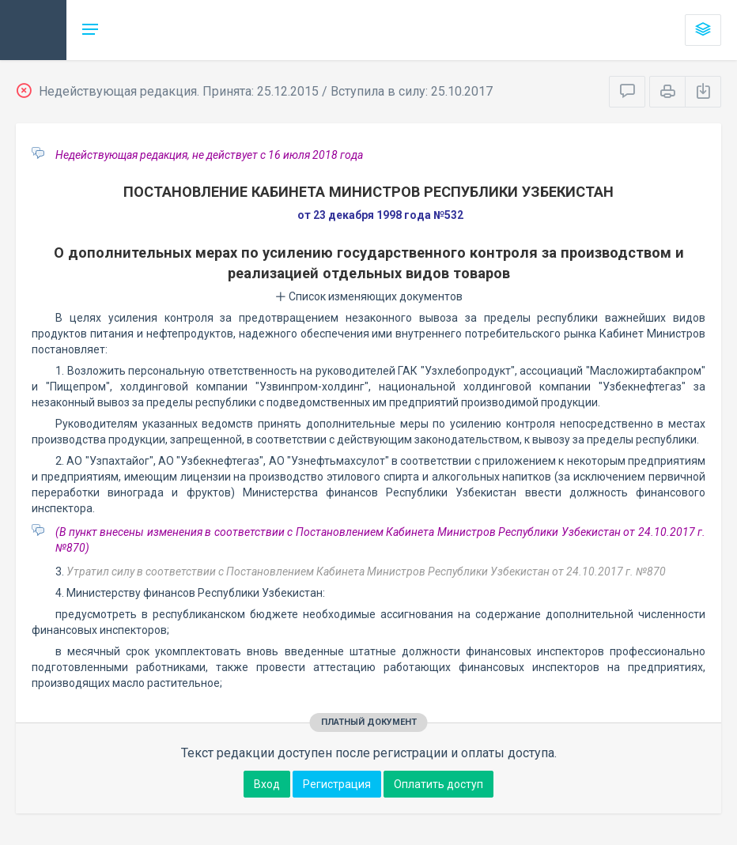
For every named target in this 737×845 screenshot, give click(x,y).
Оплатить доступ (438, 784)
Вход (267, 784)
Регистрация (337, 784)
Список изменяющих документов (369, 296)
